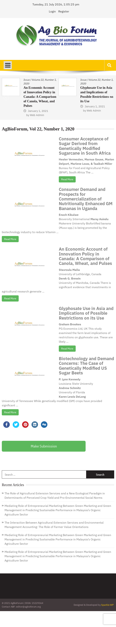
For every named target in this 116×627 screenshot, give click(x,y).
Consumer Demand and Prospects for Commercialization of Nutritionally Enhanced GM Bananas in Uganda (86, 198)
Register (63, 11)
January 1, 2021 (38, 111)
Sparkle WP (107, 604)
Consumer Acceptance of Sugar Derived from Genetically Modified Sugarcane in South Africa (85, 146)
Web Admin (37, 115)
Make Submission (44, 446)
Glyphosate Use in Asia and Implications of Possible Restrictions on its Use (86, 313)
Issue (27, 79)
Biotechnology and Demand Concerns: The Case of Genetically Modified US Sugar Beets (86, 366)
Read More (67, 179)
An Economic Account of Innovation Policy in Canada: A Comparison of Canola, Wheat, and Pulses (40, 97)
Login (52, 11)
